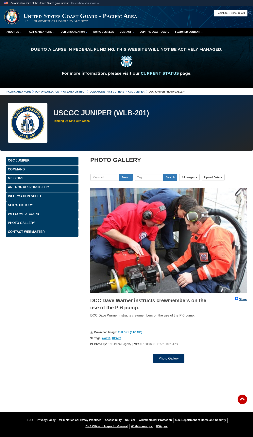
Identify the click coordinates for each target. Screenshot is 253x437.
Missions (15, 178)
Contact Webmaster (26, 231)
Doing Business (103, 32)
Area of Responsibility (28, 187)
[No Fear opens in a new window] (130, 420)
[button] (85, 3)
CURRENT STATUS (160, 73)
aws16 (106, 338)
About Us (14, 32)
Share (241, 299)
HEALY (116, 338)
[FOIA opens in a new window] (30, 420)
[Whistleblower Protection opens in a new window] (155, 420)
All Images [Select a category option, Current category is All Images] (189, 177)
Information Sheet (24, 196)
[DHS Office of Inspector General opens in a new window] (106, 426)
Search (125, 177)
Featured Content (189, 32)
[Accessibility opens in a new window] (113, 420)
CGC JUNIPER (18, 160)
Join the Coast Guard (154, 32)
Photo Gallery (169, 358)
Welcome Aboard (23, 214)
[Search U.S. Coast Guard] (230, 13)
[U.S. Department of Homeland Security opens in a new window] (200, 420)
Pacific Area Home (41, 32)
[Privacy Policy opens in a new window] (46, 420)
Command (16, 169)
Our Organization (74, 32)
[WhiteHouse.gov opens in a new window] (142, 426)
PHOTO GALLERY (21, 223)
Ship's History (20, 205)
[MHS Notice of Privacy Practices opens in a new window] (80, 420)
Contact (127, 32)
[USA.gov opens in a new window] (161, 426)
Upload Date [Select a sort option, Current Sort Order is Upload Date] (213, 177)
